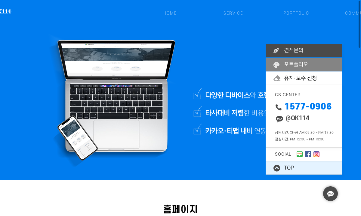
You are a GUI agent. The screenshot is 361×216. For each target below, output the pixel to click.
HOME (170, 13)
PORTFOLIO (296, 13)
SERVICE (233, 13)
